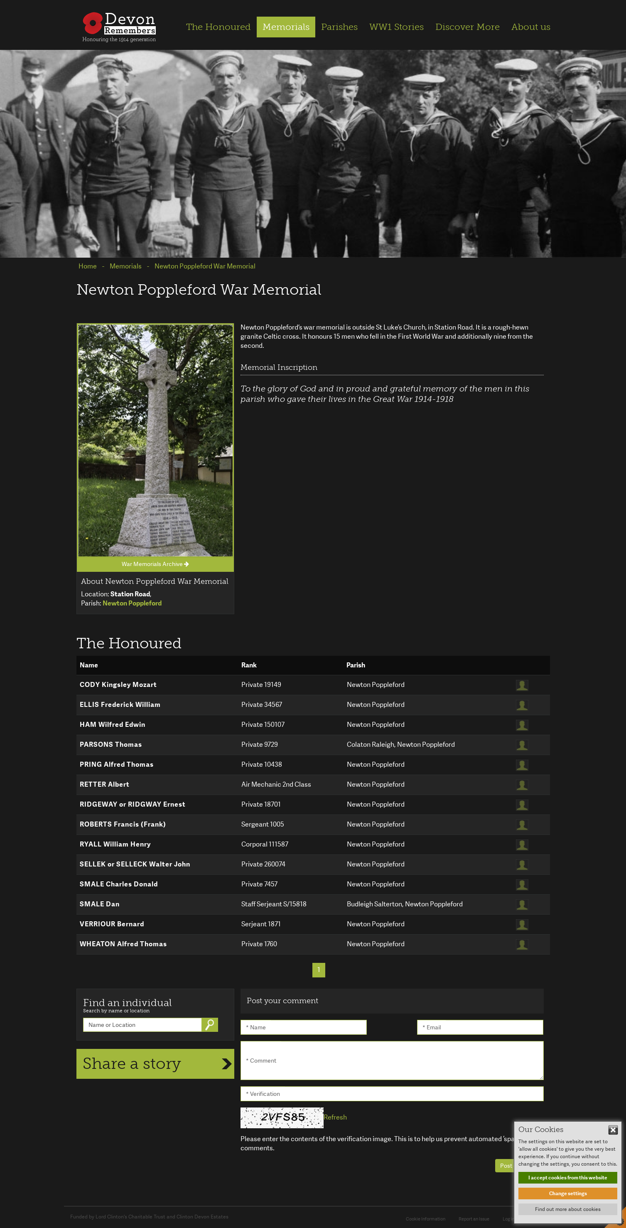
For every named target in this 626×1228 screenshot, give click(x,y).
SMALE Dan (100, 904)
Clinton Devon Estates (202, 1216)
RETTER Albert (105, 784)
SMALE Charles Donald (119, 884)
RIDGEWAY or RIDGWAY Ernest (133, 804)
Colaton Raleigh (370, 744)
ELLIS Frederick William (120, 704)
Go (210, 1025)
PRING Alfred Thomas (117, 764)
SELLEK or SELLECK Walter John (135, 864)
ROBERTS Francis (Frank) (123, 824)
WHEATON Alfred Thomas (123, 944)
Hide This (613, 1130)
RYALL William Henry (115, 844)
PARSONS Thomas (111, 744)
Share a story (132, 1063)
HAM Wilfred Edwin (112, 724)
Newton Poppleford (376, 684)
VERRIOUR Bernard (112, 924)
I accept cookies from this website (567, 1177)
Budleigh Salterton (374, 904)
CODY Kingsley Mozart (118, 684)
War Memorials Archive (155, 564)
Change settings (568, 1193)
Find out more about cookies (568, 1209)
